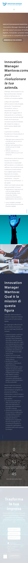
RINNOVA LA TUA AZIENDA (13, 40)
